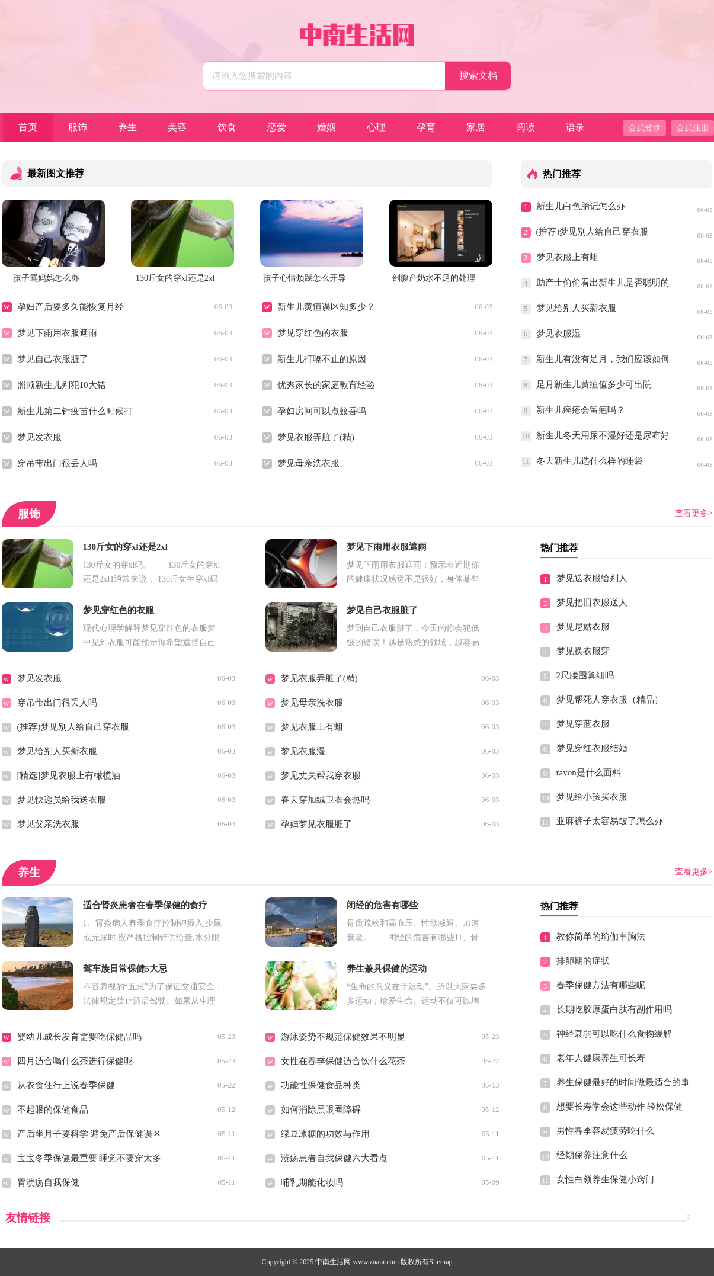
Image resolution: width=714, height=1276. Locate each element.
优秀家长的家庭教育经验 (326, 385)
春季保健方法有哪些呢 (600, 985)
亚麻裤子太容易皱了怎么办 (609, 821)
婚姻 (326, 127)
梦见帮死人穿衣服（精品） (609, 699)
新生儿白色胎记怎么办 (580, 206)
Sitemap (440, 1262)
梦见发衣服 (39, 437)
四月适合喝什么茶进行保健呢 (75, 1061)
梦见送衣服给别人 (591, 578)
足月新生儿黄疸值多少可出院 (594, 384)
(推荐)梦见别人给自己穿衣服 (592, 231)
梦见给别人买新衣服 (576, 308)
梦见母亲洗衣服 (308, 463)
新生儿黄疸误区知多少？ (326, 307)
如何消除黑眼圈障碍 (321, 1109)
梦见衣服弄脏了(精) (315, 437)
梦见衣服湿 (558, 333)
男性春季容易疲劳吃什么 (605, 1131)
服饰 (77, 127)
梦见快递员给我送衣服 (61, 799)
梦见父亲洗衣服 (48, 824)
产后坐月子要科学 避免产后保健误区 (89, 1134)
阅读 (525, 127)
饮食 (226, 127)
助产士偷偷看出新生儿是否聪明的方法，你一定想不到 (602, 282)
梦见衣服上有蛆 (567, 257)
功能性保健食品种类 (321, 1085)
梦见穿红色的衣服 (312, 333)
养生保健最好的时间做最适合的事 (623, 1082)
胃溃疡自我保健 (48, 1182)
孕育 (426, 127)
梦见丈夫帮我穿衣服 (321, 775)
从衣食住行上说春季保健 (66, 1085)
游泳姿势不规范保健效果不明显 (343, 1036)
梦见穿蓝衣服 (583, 724)
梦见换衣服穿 (583, 651)
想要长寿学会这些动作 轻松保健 (619, 1106)
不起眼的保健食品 (52, 1109)
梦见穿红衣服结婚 (591, 748)
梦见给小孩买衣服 (591, 796)
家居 (475, 127)
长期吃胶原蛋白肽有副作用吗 (614, 1009)
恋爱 (276, 127)
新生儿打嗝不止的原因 (321, 359)
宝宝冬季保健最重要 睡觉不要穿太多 (89, 1158)
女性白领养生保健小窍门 (605, 1179)
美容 (177, 127)
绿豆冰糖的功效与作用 (325, 1134)
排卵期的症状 (583, 961)
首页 (27, 127)
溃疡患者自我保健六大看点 (334, 1158)
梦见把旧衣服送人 (591, 602)
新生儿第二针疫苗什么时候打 (75, 411)
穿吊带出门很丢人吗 (57, 463)
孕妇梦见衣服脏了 (316, 824)
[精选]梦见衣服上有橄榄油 (69, 775)
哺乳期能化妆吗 (312, 1182)
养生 (127, 127)
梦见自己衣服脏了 (52, 359)
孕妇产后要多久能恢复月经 (70, 307)
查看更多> (694, 513)
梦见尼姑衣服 (583, 626)
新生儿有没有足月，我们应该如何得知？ (602, 359)
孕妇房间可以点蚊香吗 (321, 411)
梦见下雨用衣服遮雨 (57, 333)
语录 (575, 127)
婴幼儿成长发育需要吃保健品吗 (79, 1036)
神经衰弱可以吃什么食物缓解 (614, 1033)
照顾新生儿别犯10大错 (61, 385)
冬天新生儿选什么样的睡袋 (589, 461)
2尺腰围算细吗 (585, 675)
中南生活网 (333, 1262)
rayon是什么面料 (588, 772)
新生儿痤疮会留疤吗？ (580, 410)
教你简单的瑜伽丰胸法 (600, 936)
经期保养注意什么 (591, 1155)
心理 (376, 127)
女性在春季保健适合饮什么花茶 (343, 1061)
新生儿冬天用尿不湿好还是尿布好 (602, 435)
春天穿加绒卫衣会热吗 (325, 799)
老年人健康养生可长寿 (600, 1058)
